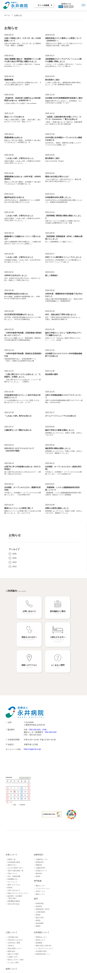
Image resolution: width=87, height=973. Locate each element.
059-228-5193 (51, 724)
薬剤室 (38, 901)
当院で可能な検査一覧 (15, 857)
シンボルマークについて (44, 935)
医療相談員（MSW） (43, 896)
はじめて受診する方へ (15, 855)
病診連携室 (40, 910)
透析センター (40, 872)
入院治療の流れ (13, 924)
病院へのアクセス (13, 871)
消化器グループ (41, 857)
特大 (71, 6)
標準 (60, 6)
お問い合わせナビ (13, 877)
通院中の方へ (12, 852)
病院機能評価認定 (13, 888)
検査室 (38, 907)
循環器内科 (40, 849)
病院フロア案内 (13, 941)
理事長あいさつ (41, 924)
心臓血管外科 (40, 855)
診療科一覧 (11, 846)
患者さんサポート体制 (15, 946)
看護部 (38, 913)
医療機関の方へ (13, 866)
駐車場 (9, 874)
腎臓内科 (39, 852)
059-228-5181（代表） (39, 722)
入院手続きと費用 (13, 929)
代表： (27, 722)
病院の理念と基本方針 (44, 932)
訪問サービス (40, 878)
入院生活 (10, 932)
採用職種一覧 (12, 960)
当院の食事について (14, 935)
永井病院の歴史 (41, 938)
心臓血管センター (42, 846)
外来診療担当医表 (13, 849)
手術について (12, 860)
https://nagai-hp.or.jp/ (33, 741)
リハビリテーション (43, 875)
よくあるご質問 (13, 949)
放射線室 (39, 893)
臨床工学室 (40, 904)
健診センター (40, 881)
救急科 (38, 863)
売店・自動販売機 (13, 863)
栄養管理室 (40, 890)
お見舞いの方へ (13, 944)
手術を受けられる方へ (15, 927)
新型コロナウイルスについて (17, 880)
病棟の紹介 (11, 938)
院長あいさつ (40, 927)
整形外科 (39, 860)
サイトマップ (12, 869)
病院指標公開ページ (43, 941)
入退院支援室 (40, 899)
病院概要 (39, 929)
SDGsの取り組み (13, 891)
